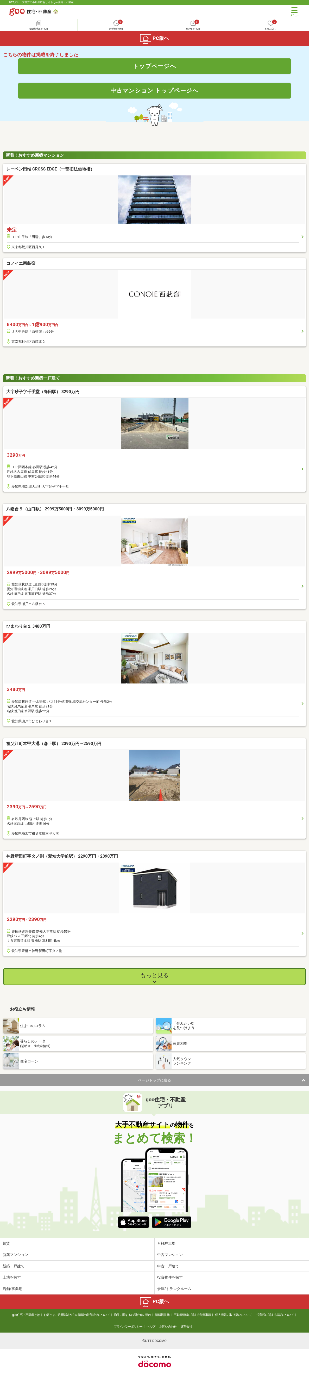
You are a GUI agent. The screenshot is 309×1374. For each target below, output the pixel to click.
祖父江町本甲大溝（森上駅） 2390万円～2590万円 (53, 743)
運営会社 (186, 1326)
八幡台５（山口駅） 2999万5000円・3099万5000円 (55, 508)
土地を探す (12, 1277)
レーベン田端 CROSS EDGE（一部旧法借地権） (50, 169)
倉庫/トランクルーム (174, 1289)
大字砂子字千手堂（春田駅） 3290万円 (42, 391)
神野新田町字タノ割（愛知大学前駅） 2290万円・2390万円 (62, 856)
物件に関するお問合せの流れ (132, 1315)
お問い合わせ (167, 1326)
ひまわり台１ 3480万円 (28, 626)
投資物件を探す (170, 1277)
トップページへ (154, 66)
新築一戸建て (13, 1266)
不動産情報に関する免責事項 (192, 1315)
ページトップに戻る (154, 1080)
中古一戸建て (168, 1266)
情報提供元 (162, 1315)
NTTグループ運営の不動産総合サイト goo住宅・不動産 (41, 2)
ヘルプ (151, 1326)
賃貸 (6, 1243)
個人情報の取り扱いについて (233, 1315)
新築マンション (15, 1255)
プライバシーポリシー (128, 1326)
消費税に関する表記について (275, 1315)
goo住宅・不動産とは (26, 1315)
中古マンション (170, 1255)
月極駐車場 (166, 1243)
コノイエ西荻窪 (20, 263)
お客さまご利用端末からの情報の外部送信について (77, 1315)
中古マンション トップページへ (154, 90)
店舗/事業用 (12, 1289)
